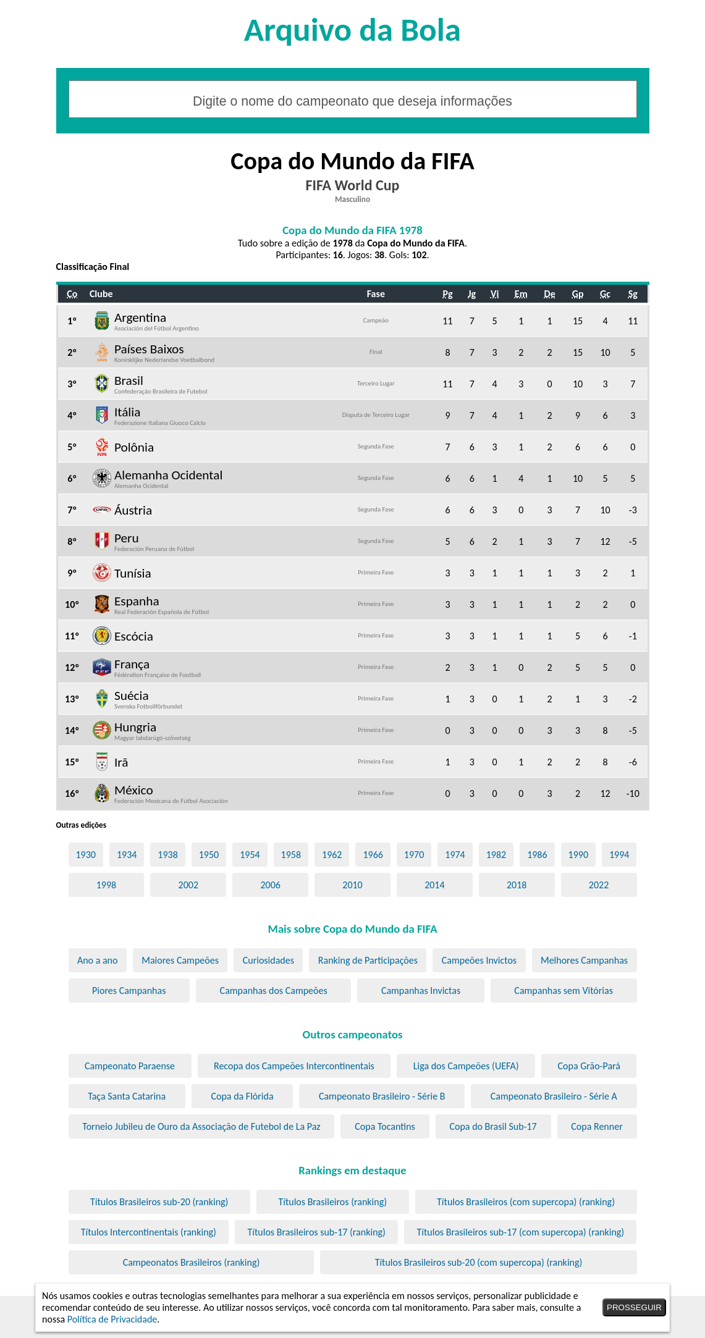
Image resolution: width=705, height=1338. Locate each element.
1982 (496, 854)
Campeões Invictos (479, 960)
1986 (537, 854)
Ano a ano (97, 960)
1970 (414, 854)
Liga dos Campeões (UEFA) (466, 1066)
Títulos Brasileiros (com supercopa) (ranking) (526, 1202)
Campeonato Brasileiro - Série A (554, 1096)
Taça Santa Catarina (127, 1096)
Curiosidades (268, 960)
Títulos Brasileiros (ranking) (332, 1202)
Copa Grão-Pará (589, 1066)
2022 (599, 885)
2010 (352, 885)
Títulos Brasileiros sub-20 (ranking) (159, 1202)
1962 (332, 854)
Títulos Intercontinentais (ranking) (148, 1232)
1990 (578, 854)
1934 (127, 854)
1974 (455, 854)
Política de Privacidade (112, 1319)
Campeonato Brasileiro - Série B (382, 1096)
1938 (167, 854)
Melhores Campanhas (584, 960)
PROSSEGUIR (634, 1307)
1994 (619, 854)
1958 (291, 854)
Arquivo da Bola (352, 29)
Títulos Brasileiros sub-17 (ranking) (317, 1232)
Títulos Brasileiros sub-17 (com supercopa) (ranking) (520, 1232)
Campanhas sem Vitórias (563, 990)
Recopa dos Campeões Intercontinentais (294, 1066)
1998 (106, 885)
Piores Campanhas (129, 990)
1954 (250, 854)
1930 (85, 854)
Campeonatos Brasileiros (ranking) (191, 1262)
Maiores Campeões (180, 960)
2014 (434, 885)
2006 (270, 885)
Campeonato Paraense (130, 1066)
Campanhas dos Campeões (273, 990)
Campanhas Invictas (420, 990)
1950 (209, 854)
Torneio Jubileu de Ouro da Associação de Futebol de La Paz (201, 1126)
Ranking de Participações (368, 960)
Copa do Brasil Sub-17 (492, 1126)
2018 (516, 885)
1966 (372, 854)
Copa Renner (596, 1126)
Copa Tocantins (385, 1126)
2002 (188, 885)
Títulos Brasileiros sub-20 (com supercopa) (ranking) (479, 1262)
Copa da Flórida (242, 1096)
